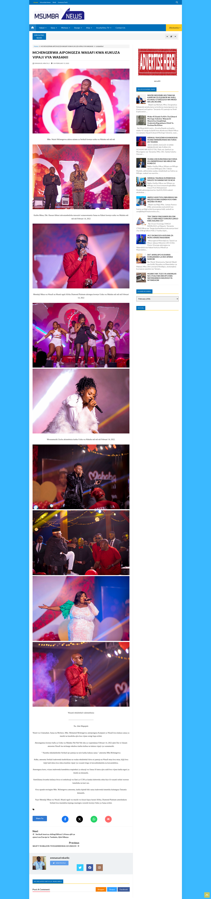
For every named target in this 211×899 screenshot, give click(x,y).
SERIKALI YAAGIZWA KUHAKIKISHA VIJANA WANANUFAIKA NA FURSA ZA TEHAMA (162, 140)
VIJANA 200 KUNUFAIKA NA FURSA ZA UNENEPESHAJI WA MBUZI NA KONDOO (162, 161)
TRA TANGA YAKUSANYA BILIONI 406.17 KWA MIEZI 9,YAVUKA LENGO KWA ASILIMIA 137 (162, 218)
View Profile (59, 854)
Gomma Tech (63, 2)
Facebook (124, 880)
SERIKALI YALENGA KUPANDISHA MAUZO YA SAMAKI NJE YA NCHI (161, 179)
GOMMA (175, 897)
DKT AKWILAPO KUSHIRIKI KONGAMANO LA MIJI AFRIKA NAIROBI (160, 257)
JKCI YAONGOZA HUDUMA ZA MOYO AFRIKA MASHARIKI (160, 236)
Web (54, 2)
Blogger (101, 880)
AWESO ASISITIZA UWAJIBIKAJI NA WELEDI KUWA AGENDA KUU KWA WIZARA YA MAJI (162, 199)
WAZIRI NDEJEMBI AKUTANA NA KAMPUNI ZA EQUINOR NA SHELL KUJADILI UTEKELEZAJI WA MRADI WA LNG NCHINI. (162, 98)
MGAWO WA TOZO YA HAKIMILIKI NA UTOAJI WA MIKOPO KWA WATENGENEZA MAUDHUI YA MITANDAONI (161, 277)
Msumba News (45, 2)
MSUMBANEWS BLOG (41, 897)
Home (36, 2)
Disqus (112, 880)
